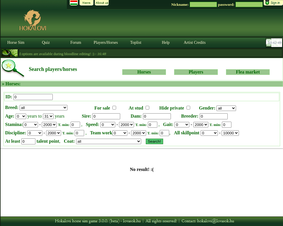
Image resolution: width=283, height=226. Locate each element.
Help (165, 42)
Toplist (136, 42)
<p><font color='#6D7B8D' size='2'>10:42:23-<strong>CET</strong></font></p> (274, 43)
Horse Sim (15, 42)
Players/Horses (106, 42)
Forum (75, 42)
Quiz (46, 42)
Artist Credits (195, 42)
